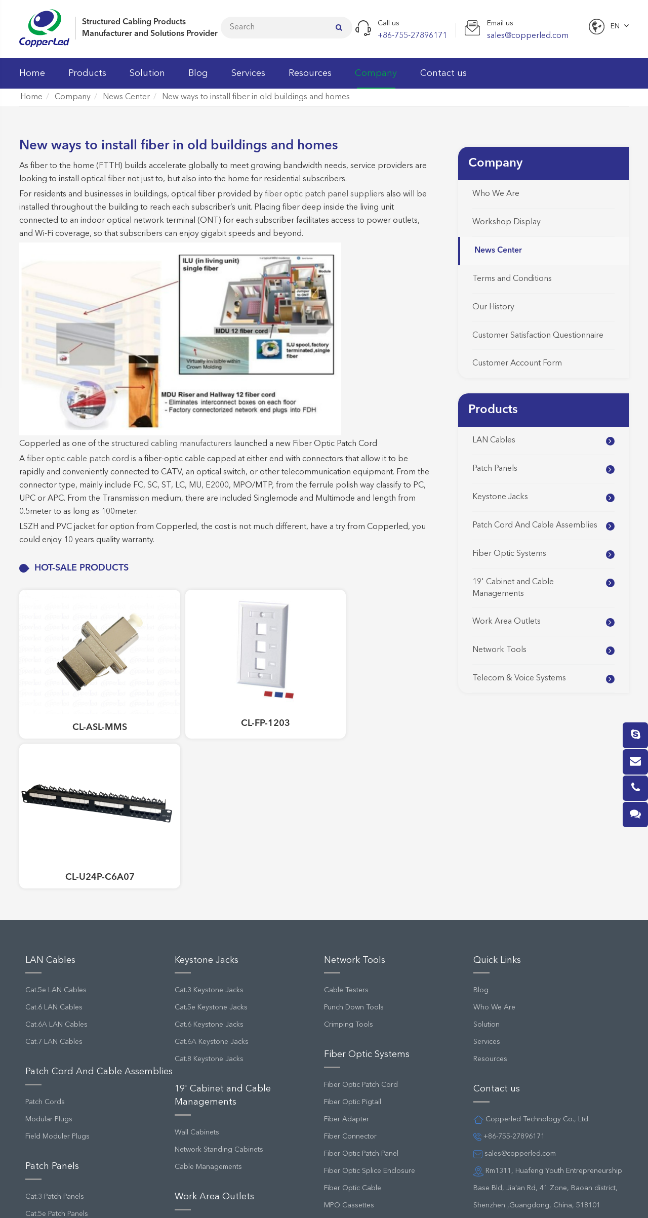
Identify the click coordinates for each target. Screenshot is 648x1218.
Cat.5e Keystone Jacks (211, 833)
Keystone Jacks (500, 497)
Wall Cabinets (197, 957)
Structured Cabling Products (134, 22)
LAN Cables (493, 440)
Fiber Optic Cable (352, 1013)
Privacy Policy (370, 1199)
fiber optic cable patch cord (78, 459)
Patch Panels (494, 469)
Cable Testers (346, 816)
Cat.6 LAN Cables (54, 833)
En (615, 26)
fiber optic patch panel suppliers (324, 194)
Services (248, 79)
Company (376, 79)
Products (87, 79)
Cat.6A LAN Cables (56, 850)
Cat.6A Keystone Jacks (212, 867)
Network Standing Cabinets (219, 975)
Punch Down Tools (354, 833)
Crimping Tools (348, 850)
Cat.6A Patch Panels (57, 1073)
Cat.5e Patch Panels (56, 1039)
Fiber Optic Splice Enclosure (369, 996)
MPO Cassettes (349, 1030)
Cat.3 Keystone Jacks (209, 816)
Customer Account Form (517, 363)
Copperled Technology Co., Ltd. (112, 1199)
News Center (126, 97)
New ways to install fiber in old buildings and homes (256, 97)
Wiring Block (344, 1108)
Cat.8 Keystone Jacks (209, 884)
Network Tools (499, 650)
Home (32, 79)
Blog (198, 79)
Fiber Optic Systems (509, 554)
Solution (147, 79)
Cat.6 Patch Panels (54, 1056)
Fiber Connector (350, 961)
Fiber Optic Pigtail (352, 927)
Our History (493, 307)
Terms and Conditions (512, 279)
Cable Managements (208, 992)
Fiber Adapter (346, 944)
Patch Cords (45, 927)
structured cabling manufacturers (171, 444)
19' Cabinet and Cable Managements (513, 588)
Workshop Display (506, 222)
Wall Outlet (192, 1069)
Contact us (443, 79)
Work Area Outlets (506, 622)
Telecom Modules (352, 1125)
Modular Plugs (48, 944)
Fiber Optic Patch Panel (361, 979)
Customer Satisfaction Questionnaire (537, 336)
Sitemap (310, 1199)
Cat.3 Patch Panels (54, 1022)
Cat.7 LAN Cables (54, 867)
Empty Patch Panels (56, 1090)
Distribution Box (350, 1142)
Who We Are (495, 194)
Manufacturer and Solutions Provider (150, 34)
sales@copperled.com (514, 979)
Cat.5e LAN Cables (56, 816)
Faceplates (192, 1052)
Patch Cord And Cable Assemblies (534, 525)
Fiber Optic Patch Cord (361, 910)
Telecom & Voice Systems (519, 678)
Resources (310, 79)
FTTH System (344, 1047)
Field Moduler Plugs (57, 961)
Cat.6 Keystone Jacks (209, 850)
